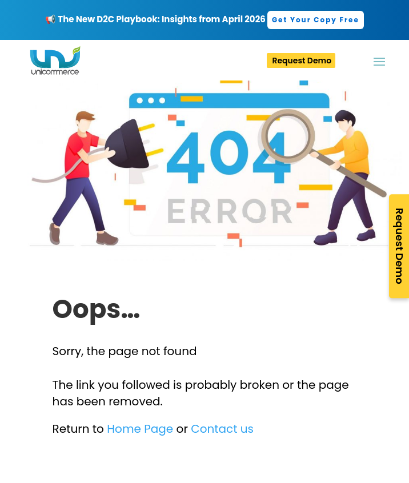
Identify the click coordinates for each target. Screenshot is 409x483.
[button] (388, 60)
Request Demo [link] (301, 60)
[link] (315, 19)
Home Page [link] (140, 429)
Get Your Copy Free (315, 20)
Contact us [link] (222, 429)
